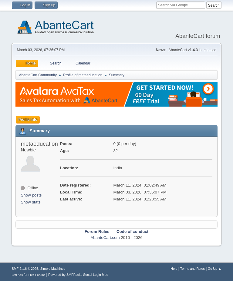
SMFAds (17, 274)
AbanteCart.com (105, 237)
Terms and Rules (192, 268)
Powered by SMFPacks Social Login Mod (78, 274)
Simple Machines (52, 268)
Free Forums (37, 274)
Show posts (31, 195)
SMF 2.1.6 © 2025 (25, 268)
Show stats (30, 202)
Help (174, 268)
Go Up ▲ (214, 268)
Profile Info (27, 119)
